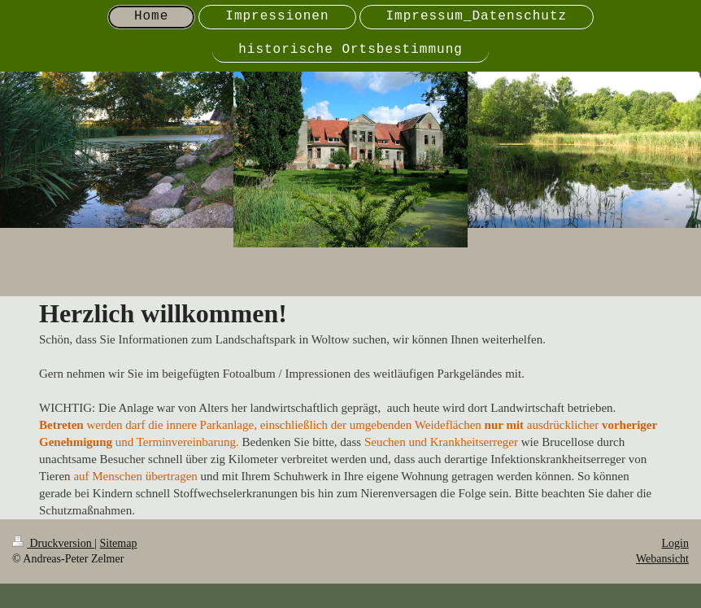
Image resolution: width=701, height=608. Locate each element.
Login (675, 543)
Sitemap (118, 543)
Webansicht (662, 559)
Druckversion (53, 543)
